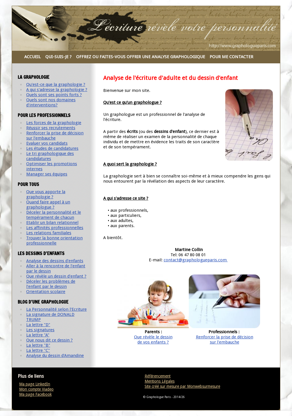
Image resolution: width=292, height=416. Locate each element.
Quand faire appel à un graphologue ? (48, 204)
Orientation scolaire (45, 291)
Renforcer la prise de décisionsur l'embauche (224, 339)
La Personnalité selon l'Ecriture (56, 309)
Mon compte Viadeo (36, 389)
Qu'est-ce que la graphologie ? (55, 84)
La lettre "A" (37, 335)
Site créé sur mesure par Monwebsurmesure (182, 386)
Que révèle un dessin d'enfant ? (56, 276)
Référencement (158, 376)
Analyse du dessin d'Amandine (55, 355)
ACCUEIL (32, 56)
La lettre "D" (38, 324)
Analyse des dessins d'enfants (54, 260)
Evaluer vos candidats (47, 143)
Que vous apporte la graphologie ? (45, 194)
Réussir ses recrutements (50, 127)
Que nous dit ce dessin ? (49, 340)
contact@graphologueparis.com (196, 259)
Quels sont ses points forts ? (54, 94)
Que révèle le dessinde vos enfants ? (153, 339)
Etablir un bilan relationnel (52, 222)
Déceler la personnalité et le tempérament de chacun (53, 215)
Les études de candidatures (52, 148)
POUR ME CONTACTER (231, 56)
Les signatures (40, 329)
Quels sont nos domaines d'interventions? (51, 102)
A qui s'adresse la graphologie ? (56, 89)
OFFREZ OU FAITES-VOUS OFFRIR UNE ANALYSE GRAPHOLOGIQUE (140, 56)
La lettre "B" (38, 345)
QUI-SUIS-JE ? (58, 56)
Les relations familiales (48, 232)
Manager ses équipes (46, 174)
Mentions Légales (160, 381)
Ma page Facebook (35, 394)
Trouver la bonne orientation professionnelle (54, 240)
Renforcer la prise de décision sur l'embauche (55, 135)
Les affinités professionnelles (54, 227)
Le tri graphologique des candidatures (50, 156)
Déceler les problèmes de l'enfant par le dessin (50, 284)
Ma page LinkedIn (34, 384)
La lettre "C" (38, 350)
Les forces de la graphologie (53, 122)
